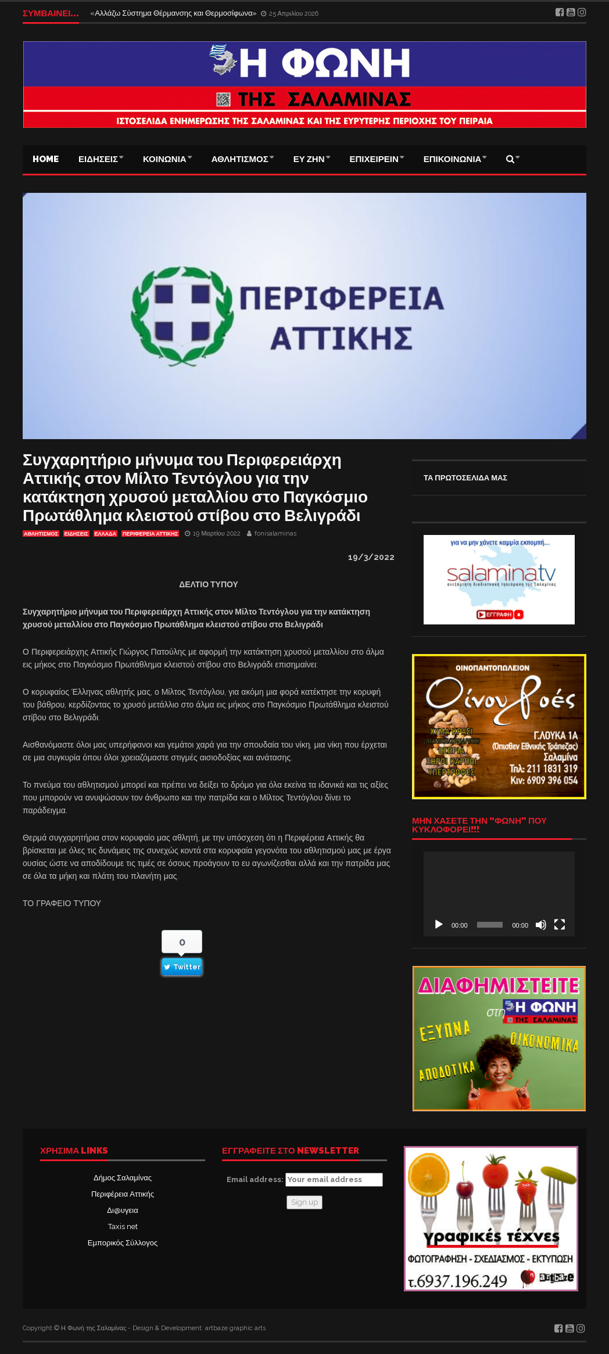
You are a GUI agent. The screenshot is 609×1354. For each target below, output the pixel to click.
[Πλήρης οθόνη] (559, 925)
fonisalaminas (275, 533)
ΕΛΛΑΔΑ (105, 534)
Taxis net (123, 1226)
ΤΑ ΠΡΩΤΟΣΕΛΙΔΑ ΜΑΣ (465, 477)
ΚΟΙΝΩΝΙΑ (165, 159)
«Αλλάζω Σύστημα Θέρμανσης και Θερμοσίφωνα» (174, 13)
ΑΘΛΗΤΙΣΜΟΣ (240, 159)
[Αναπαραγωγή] (439, 925)
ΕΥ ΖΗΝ (309, 159)
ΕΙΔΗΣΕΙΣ (98, 159)
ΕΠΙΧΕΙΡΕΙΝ (374, 159)
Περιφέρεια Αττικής (122, 1194)
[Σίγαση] (541, 925)
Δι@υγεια (122, 1210)
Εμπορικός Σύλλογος (122, 1242)
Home (46, 159)
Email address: (305, 1180)
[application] (499, 894)
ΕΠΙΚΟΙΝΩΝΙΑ (453, 159)
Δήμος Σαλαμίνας (123, 1177)
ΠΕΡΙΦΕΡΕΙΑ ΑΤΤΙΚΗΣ (150, 534)
